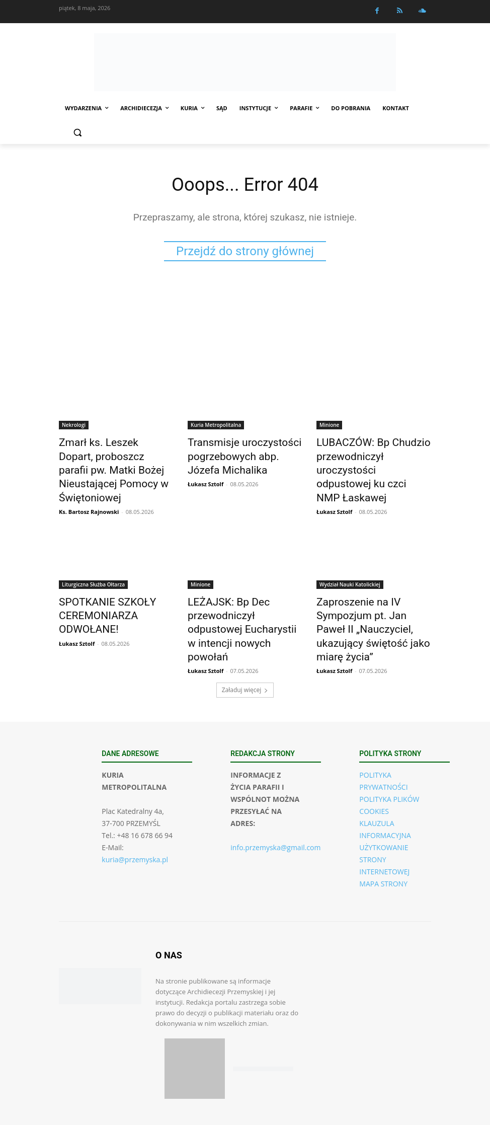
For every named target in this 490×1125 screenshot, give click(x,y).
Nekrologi (74, 426)
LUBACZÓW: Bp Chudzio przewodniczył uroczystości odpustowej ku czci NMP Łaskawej (368, 459)
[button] (77, 132)
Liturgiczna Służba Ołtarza (93, 561)
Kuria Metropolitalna (216, 426)
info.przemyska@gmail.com (275, 800)
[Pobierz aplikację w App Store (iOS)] (195, 1021)
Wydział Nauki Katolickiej (349, 561)
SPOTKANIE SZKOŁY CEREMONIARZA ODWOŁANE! (116, 583)
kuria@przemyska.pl (135, 812)
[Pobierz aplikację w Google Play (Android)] (263, 1021)
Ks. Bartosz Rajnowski (89, 488)
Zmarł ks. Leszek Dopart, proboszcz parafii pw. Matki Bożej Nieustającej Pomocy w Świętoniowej (115, 459)
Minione (329, 426)
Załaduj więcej (245, 642)
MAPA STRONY (383, 836)
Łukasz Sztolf (205, 477)
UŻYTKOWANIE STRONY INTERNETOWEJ (384, 812)
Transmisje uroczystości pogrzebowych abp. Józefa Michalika (239, 454)
